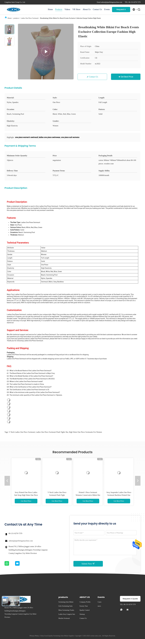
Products (58, 9)
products (16, 18)
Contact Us (97, 9)
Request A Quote (121, 10)
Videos (67, 9)
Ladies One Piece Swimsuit (29, 18)
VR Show (76, 9)
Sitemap (82, 614)
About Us (87, 9)
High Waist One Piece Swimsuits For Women (85, 432)
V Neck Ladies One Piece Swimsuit (22, 432)
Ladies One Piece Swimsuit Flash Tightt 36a (52, 432)
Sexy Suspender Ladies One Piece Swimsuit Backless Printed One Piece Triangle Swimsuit (118, 495)
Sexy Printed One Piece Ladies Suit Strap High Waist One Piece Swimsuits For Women (26, 495)
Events (107, 9)
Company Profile (85, 602)
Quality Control (84, 610)
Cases (99, 602)
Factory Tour (84, 606)
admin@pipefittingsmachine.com (21, 541)
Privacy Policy (34, 636)
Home (50, 9)
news (99, 606)
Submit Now (88, 563)
